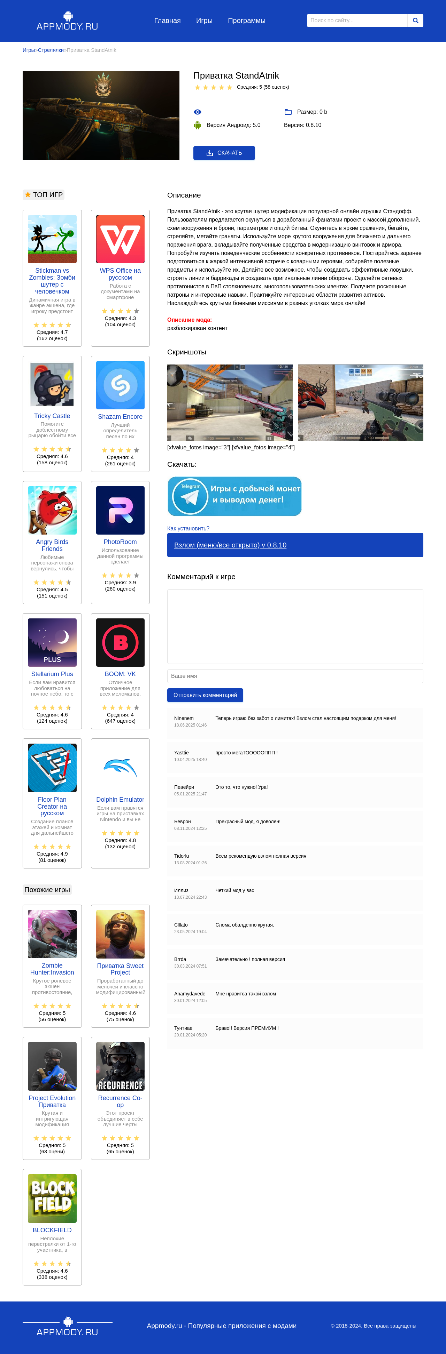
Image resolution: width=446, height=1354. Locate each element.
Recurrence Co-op (120, 1101)
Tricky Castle (52, 416)
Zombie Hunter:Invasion (52, 969)
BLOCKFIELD (52, 1230)
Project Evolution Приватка (52, 1101)
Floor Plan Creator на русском (52, 806)
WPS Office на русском (120, 274)
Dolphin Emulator (120, 799)
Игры (204, 20)
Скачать (224, 153)
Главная (167, 20)
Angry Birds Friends (52, 545)
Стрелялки (51, 50)
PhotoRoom (120, 542)
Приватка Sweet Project (120, 969)
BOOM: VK (120, 674)
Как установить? (188, 528)
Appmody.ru (68, 20)
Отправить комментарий (205, 695)
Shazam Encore (120, 417)
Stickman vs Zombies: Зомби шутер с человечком (52, 281)
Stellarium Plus (52, 674)
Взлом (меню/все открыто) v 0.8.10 (230, 545)
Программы (247, 20)
